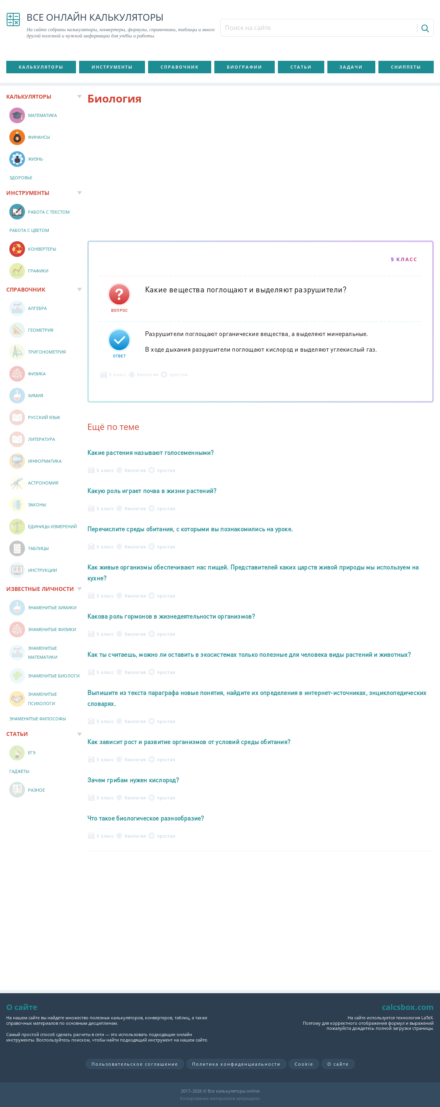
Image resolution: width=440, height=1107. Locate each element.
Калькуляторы (41, 67)
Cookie (304, 1064)
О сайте (338, 1064)
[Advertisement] (260, 174)
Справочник (180, 67)
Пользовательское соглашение (135, 1064)
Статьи (301, 67)
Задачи (351, 67)
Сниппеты (406, 67)
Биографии (244, 67)
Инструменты (112, 67)
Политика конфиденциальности (236, 1064)
